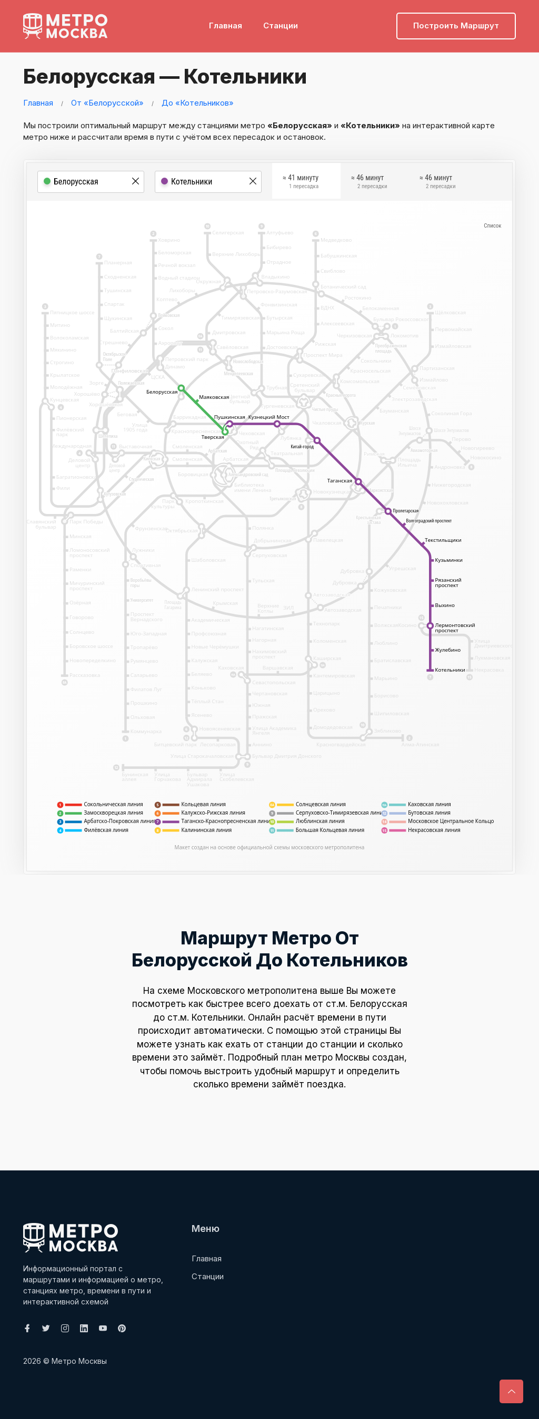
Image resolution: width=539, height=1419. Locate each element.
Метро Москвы (79, 1360)
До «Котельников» (198, 103)
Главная (225, 24)
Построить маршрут (456, 24)
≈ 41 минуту (300, 183)
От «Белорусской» (107, 103)
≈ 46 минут (369, 183)
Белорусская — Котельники (168, 76)
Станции (280, 24)
